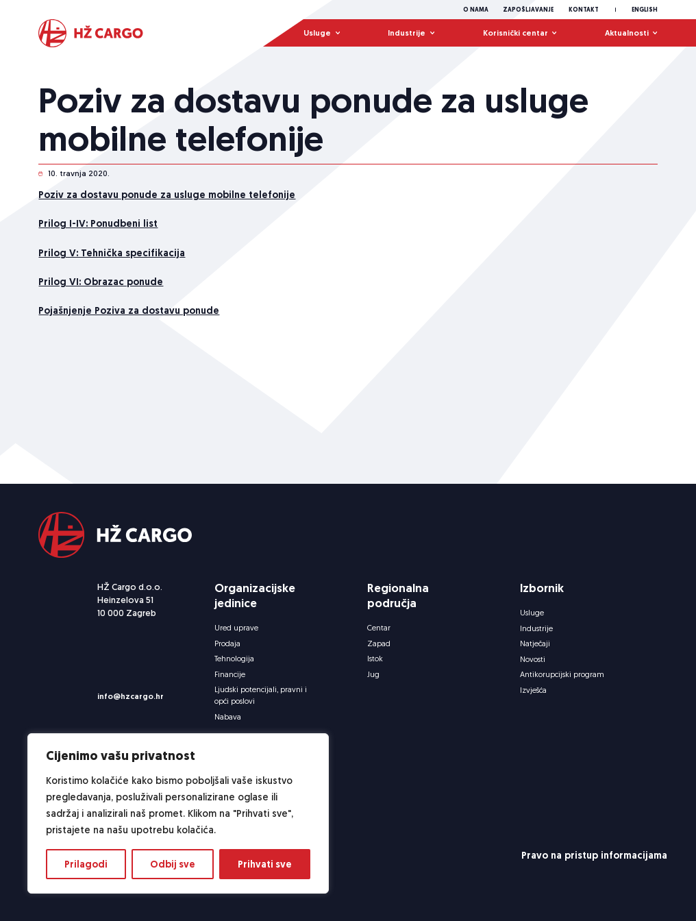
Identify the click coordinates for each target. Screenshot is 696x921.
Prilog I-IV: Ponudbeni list (98, 238)
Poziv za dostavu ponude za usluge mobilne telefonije (166, 209)
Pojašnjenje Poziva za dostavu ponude (128, 325)
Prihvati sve (265, 864)
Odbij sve (172, 864)
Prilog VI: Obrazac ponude (100, 296)
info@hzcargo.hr (130, 696)
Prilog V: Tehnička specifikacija (111, 266)
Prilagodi (86, 864)
